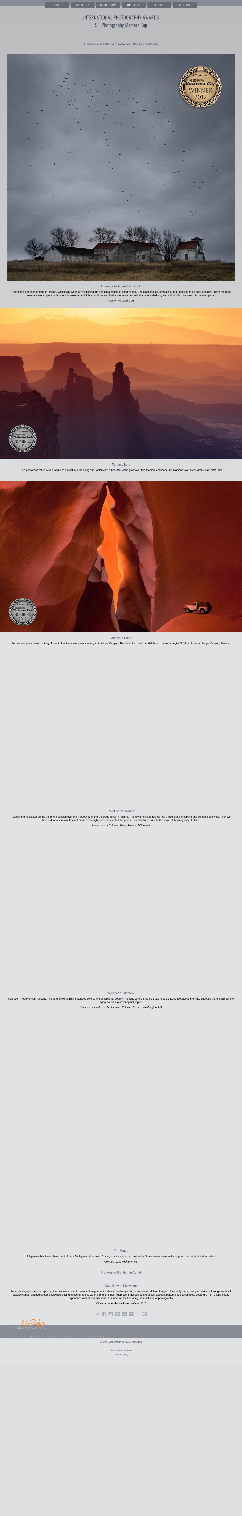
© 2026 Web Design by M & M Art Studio (121, 1342)
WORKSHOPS (108, 5)
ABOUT (159, 5)
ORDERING (133, 5)
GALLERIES (83, 5)
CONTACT (184, 5)
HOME (57, 5)
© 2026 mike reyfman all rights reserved (58, 1336)
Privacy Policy (121, 1354)
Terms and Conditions (121, 1350)
